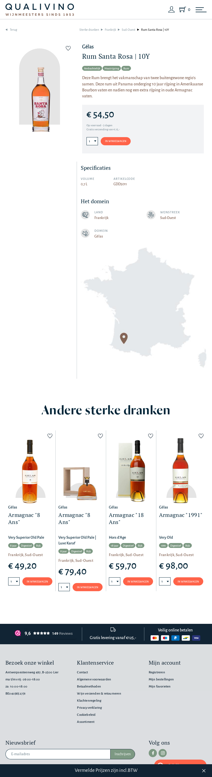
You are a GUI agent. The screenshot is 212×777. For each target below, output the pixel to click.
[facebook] (153, 753)
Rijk (38, 545)
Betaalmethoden (89, 686)
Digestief (26, 545)
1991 (163, 545)
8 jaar (13, 545)
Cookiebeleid (86, 715)
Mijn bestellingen (161, 679)
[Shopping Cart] (183, 9)
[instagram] (163, 753)
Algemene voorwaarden (94, 679)
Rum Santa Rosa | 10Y (155, 29)
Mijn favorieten (160, 686)
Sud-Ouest (128, 29)
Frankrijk (110, 29)
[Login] (171, 9)
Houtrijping (111, 68)
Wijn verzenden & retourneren (99, 693)
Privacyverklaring (89, 708)
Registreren (157, 672)
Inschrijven (123, 754)
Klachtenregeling (89, 700)
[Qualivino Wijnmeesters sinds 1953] (39, 10)
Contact (82, 672)
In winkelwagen (115, 141)
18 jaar (114, 545)
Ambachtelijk (92, 68)
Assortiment (85, 722)
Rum (126, 68)
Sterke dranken (89, 29)
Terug (13, 29)
